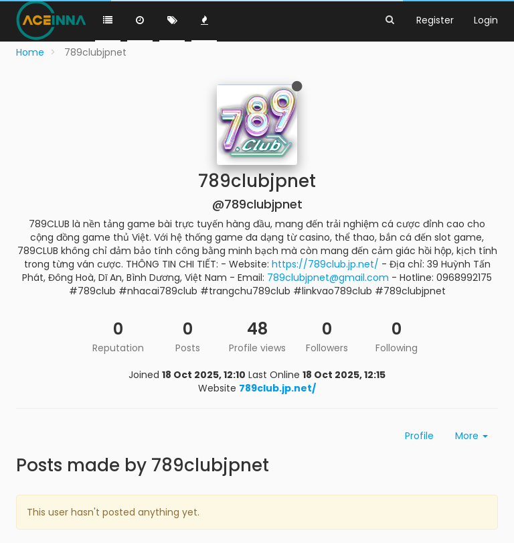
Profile (419, 435)
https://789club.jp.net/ (325, 264)
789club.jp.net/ (277, 388)
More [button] (471, 435)
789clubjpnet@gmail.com (328, 277)
